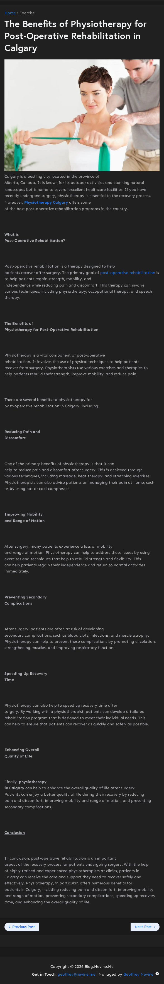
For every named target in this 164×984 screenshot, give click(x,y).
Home (10, 13)
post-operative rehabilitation (127, 272)
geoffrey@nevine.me (77, 974)
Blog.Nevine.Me (99, 966)
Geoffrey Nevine (141, 974)
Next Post (143, 927)
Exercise (27, 13)
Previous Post (23, 927)
